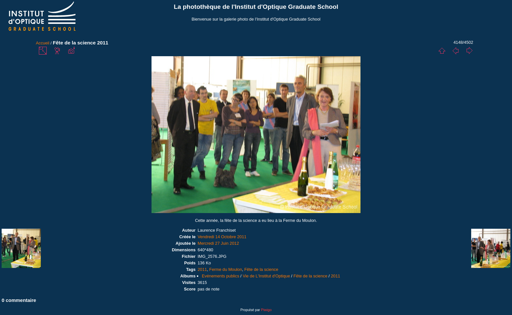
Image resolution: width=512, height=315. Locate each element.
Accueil (42, 43)
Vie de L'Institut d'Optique (266, 276)
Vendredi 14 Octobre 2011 (222, 236)
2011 (202, 269)
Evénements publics (220, 276)
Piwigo (266, 310)
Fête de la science (261, 269)
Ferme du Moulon (225, 269)
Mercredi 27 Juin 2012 (218, 243)
